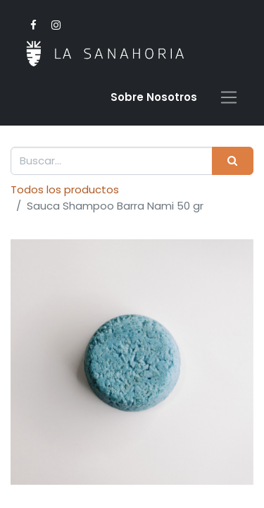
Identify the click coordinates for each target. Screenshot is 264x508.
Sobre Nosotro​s (154, 97)
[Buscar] (232, 161)
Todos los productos (65, 189)
